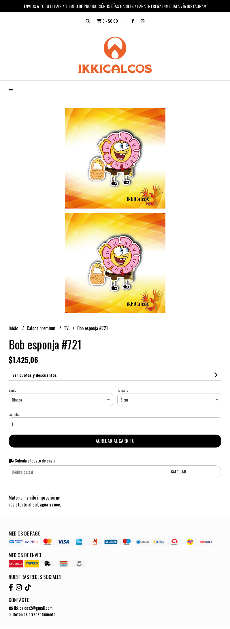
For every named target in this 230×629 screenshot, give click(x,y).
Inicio (14, 328)
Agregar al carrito (115, 440)
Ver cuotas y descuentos (34, 375)
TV (67, 328)
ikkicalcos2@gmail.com (30, 608)
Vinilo (12, 390)
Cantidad (14, 414)
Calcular (178, 472)
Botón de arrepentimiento (32, 614)
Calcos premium (41, 328)
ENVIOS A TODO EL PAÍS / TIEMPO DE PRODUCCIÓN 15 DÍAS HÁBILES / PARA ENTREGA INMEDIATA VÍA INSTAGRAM (115, 6)
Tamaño (122, 390)
